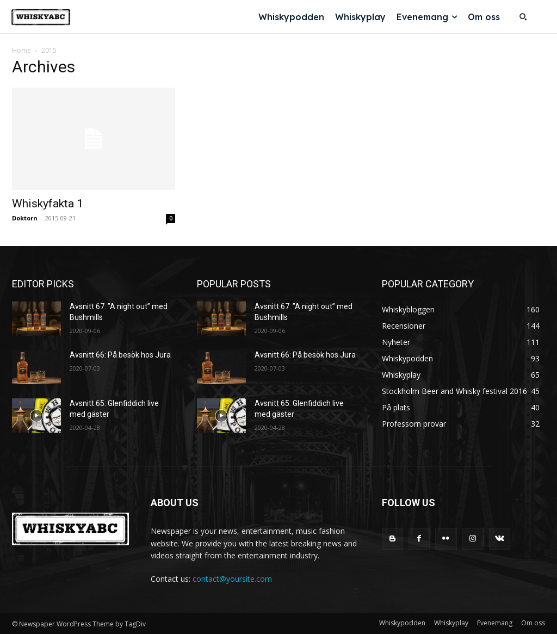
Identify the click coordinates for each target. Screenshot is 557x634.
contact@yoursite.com (232, 579)
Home (21, 50)
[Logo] (41, 17)
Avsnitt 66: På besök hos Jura (120, 354)
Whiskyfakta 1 (47, 203)
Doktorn (25, 218)
